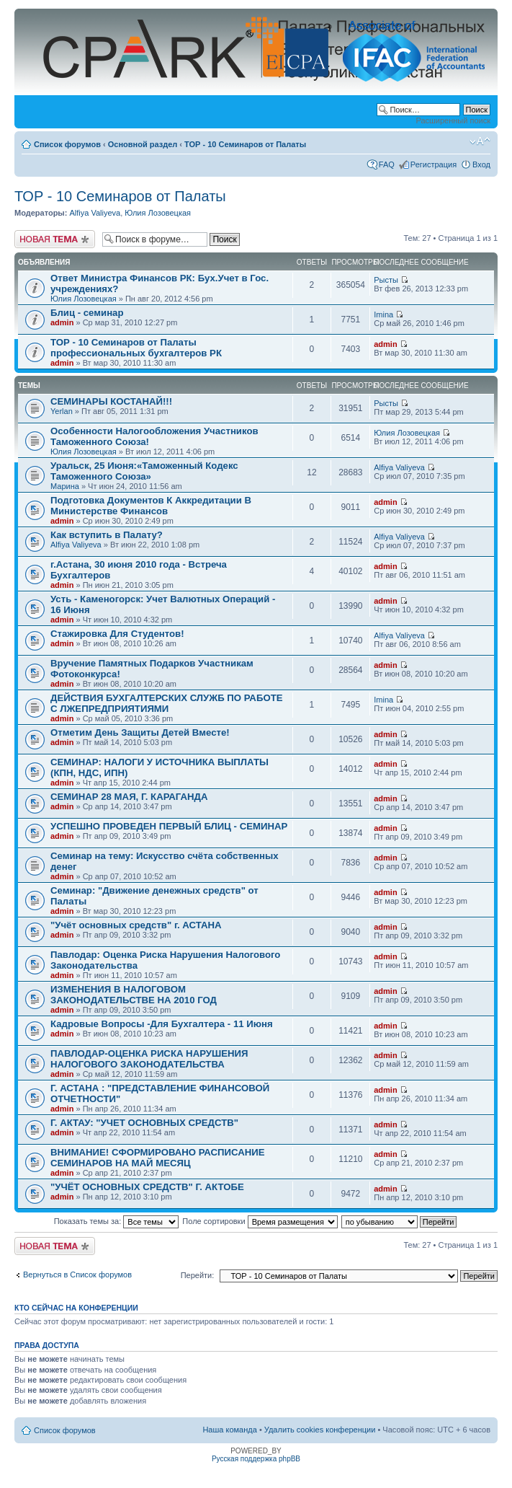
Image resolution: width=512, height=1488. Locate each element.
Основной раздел (143, 144)
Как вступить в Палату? (106, 534)
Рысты (386, 280)
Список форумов (67, 144)
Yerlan (61, 411)
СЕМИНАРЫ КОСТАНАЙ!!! (111, 401)
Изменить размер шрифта (480, 141)
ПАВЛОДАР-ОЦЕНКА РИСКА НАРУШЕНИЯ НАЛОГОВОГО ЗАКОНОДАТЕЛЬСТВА (149, 1059)
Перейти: (198, 1275)
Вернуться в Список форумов (77, 1274)
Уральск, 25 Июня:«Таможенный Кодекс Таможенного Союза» (144, 471)
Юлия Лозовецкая (158, 212)
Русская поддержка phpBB (256, 1459)
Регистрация (433, 164)
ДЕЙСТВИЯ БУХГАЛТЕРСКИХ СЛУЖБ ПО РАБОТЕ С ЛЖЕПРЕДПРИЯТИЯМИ (166, 703)
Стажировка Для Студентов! (117, 633)
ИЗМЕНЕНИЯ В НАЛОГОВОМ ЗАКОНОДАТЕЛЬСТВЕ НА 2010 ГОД (133, 994)
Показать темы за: (116, 1221)
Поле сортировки (259, 1221)
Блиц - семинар (87, 312)
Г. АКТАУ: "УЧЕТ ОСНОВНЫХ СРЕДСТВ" (144, 1122)
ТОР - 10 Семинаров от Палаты (245, 144)
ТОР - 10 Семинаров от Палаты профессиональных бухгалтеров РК (136, 347)
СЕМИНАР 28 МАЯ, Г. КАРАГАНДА (128, 796)
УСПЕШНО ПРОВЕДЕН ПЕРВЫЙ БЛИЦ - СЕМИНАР (168, 826)
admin (61, 322)
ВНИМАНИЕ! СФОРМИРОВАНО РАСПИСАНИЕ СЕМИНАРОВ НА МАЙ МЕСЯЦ (157, 1157)
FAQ (387, 164)
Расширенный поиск (453, 120)
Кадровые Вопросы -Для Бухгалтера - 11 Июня (161, 1023)
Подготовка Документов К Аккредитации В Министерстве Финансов (150, 505)
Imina (383, 314)
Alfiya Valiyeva (94, 212)
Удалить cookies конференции (320, 1429)
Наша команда (229, 1429)
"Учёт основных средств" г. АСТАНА (136, 925)
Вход (481, 164)
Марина (64, 486)
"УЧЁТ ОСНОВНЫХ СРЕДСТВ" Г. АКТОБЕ (147, 1186)
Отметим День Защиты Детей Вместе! (140, 732)
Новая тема (54, 239)
